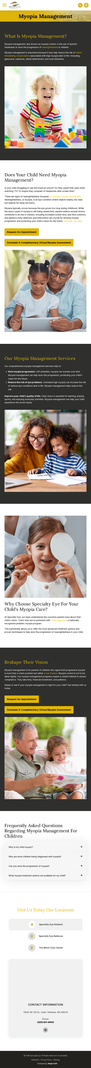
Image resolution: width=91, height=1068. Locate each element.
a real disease (50, 673)
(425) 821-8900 (45, 1022)
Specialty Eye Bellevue (45, 936)
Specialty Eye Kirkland (45, 924)
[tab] (45, 847)
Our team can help (73, 221)
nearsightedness (50, 47)
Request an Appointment (21, 232)
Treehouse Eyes (58, 620)
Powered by (47, 1064)
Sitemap (56, 1060)
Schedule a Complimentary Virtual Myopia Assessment (39, 242)
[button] (80, 5)
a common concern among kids (65, 196)
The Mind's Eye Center (45, 947)
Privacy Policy (46, 1060)
